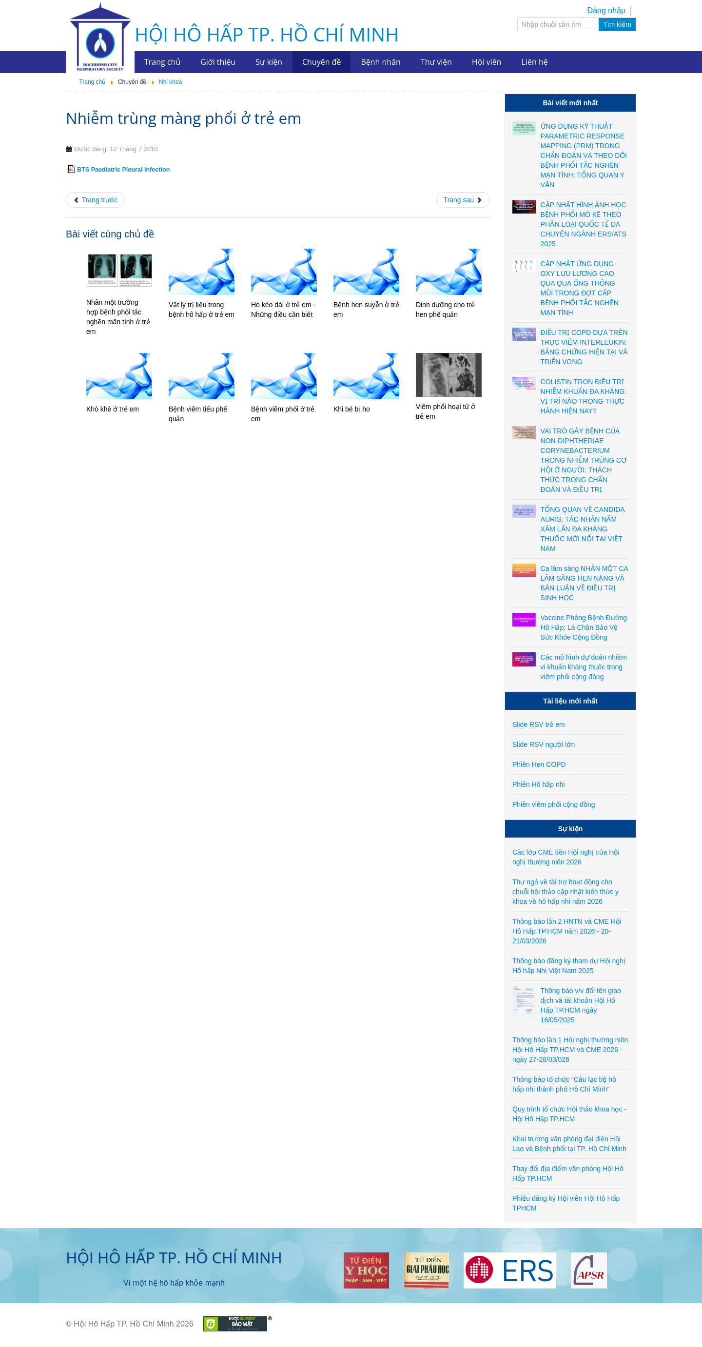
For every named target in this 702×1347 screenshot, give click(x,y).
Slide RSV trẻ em (538, 724)
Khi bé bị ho (351, 409)
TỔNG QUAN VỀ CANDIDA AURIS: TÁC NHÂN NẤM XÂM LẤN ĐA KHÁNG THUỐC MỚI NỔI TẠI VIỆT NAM (582, 529)
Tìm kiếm (617, 24)
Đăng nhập (606, 10)
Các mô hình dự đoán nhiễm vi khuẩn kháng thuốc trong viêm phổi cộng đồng (584, 667)
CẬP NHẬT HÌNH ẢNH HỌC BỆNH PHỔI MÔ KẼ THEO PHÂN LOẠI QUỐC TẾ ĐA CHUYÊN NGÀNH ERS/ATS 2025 (583, 224)
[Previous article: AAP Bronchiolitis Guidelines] (95, 200)
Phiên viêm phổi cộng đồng (553, 804)
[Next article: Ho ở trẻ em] (463, 200)
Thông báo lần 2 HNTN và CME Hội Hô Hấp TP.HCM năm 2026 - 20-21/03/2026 (566, 931)
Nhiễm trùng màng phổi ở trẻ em (183, 117)
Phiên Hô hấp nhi (538, 784)
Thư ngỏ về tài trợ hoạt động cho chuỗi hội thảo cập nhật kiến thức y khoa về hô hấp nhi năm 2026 (565, 891)
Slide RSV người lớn (543, 744)
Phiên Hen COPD (539, 764)
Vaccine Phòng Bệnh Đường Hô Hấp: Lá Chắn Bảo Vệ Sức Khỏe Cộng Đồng (584, 627)
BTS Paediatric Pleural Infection (123, 169)
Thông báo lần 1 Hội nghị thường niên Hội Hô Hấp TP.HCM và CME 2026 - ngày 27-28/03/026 (570, 1049)
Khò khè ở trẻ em (112, 409)
